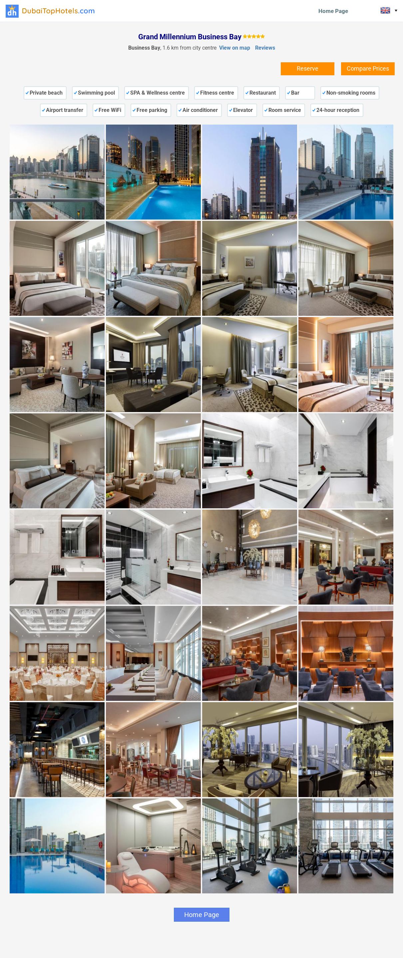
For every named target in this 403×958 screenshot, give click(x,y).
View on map (234, 48)
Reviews (265, 48)
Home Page (333, 11)
